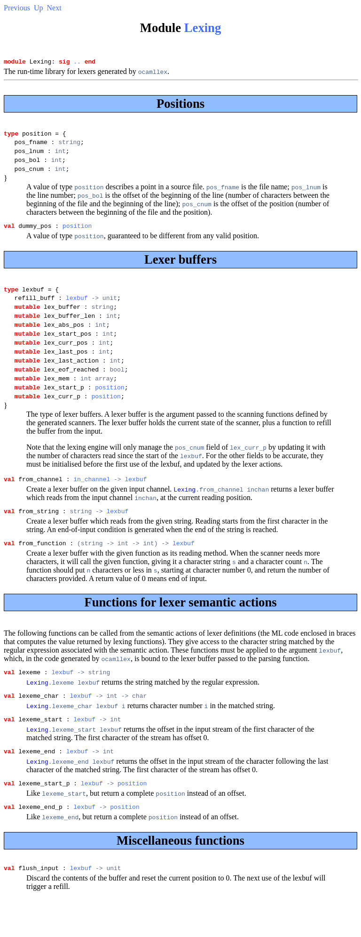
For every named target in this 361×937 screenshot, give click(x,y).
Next (54, 8)
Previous (17, 8)
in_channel (91, 508)
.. (77, 62)
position (77, 235)
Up (38, 8)
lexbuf (77, 310)
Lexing (202, 28)
